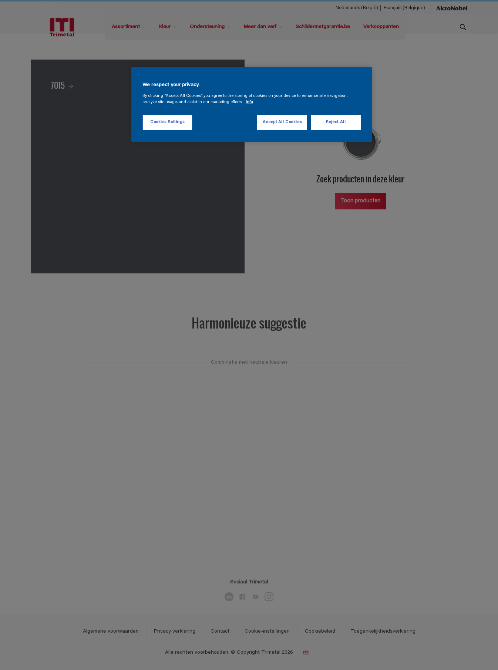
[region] (251, 104)
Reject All (336, 122)
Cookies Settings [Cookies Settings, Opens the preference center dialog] (167, 122)
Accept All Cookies (282, 122)
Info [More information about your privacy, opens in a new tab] (249, 102)
